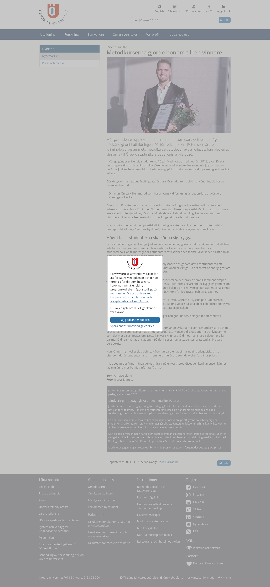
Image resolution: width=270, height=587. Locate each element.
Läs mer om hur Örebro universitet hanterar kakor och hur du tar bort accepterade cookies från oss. (134, 295)
